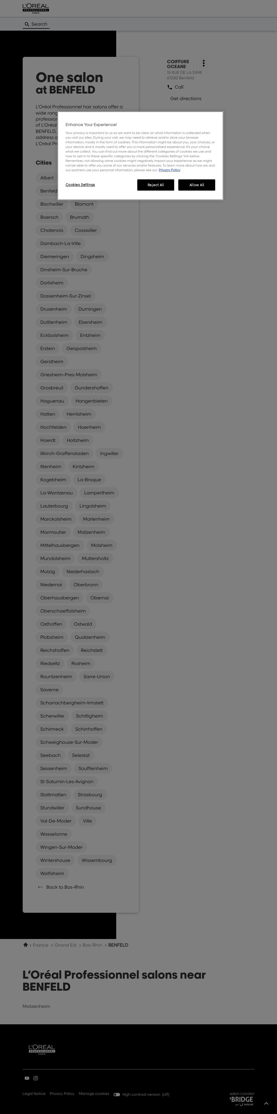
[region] (140, 155)
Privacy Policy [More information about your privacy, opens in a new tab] (169, 170)
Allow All (196, 185)
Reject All (156, 185)
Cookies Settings (80, 185)
